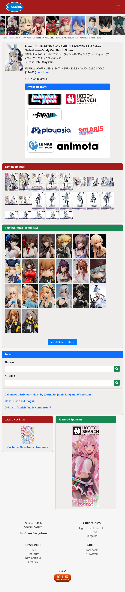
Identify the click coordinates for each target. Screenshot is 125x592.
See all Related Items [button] (62, 342)
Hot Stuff (33, 554)
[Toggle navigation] (118, 7)
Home (4, 38)
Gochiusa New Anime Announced (28, 447)
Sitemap (33, 561)
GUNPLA (10, 376)
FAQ (33, 550)
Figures (9, 362)
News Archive (33, 558)
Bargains (91, 536)
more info (42, 72)
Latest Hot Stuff (15, 419)
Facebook (92, 550)
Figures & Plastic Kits (16, 38)
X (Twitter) (92, 554)
